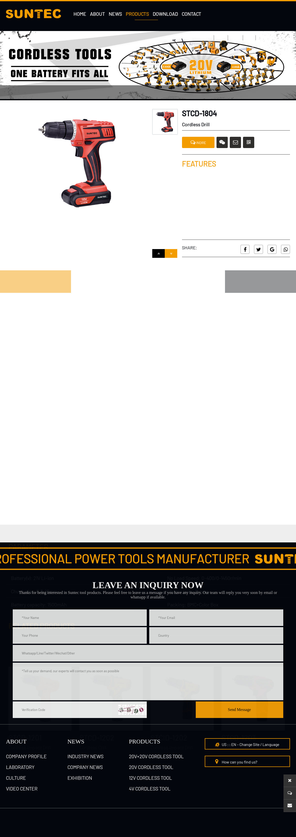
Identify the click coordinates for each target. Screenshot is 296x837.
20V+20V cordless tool (156, 756)
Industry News (86, 756)
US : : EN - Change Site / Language (247, 744)
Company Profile (26, 756)
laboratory (20, 767)
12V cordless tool (150, 778)
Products (144, 741)
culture (16, 778)
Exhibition (80, 778)
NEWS (76, 741)
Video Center (22, 788)
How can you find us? (236, 761)
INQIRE (198, 142)
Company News (85, 767)
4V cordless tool (60, 93)
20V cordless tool (151, 767)
